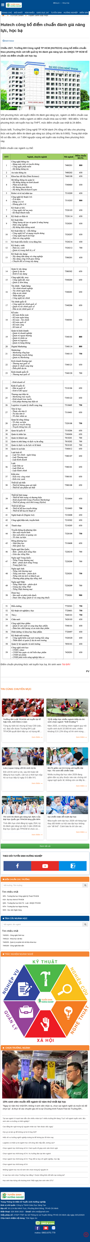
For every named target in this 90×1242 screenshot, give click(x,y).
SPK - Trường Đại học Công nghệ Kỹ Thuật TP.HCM (21, 896)
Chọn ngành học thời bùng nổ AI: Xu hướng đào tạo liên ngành (27, 1154)
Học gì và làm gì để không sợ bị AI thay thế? (20, 1132)
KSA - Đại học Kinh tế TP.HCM (13, 900)
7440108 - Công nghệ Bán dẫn (13, 946)
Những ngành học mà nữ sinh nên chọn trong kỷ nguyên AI (25, 1170)
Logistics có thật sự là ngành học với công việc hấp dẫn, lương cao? (29, 1143)
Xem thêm (36, 737)
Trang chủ (6, 13)
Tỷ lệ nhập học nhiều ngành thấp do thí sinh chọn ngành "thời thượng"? (66, 720)
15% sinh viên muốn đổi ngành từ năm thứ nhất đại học (34, 1101)
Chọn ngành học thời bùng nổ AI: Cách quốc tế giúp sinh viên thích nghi (30, 1148)
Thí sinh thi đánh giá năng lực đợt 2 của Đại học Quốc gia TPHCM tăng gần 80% (21, 818)
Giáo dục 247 (43, 13)
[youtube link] (45, 870)
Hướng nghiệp (71, 13)
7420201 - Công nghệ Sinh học (13, 935)
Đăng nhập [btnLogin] (65, 3)
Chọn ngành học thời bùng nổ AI (15, 1164)
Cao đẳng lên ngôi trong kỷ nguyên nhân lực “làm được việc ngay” (28, 1127)
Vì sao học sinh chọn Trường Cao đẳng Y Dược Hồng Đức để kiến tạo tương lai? (34, 1175)
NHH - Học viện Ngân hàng (12, 910)
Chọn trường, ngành (17, 1048)
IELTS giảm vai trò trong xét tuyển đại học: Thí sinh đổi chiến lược (65, 769)
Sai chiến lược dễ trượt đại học (62, 817)
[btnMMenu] (3, 5)
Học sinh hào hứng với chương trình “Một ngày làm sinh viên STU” (28, 1180)
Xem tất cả (45, 846)
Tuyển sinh (56, 13)
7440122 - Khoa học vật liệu (12, 939)
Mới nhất (18, 13)
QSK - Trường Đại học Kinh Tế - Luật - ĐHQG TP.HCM (22, 903)
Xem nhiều (29, 13)
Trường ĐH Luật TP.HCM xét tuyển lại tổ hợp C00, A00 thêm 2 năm (22, 720)
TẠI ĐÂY (66, 664)
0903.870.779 (48, 1232)
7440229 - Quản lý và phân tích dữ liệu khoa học (19, 942)
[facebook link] (17, 870)
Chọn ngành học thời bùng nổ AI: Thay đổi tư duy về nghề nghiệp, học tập (31, 1159)
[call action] (73, 870)
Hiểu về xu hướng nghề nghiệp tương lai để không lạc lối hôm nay (28, 1137)
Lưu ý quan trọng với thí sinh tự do (19, 768)
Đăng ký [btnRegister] (56, 3)
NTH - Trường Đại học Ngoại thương (15, 906)
